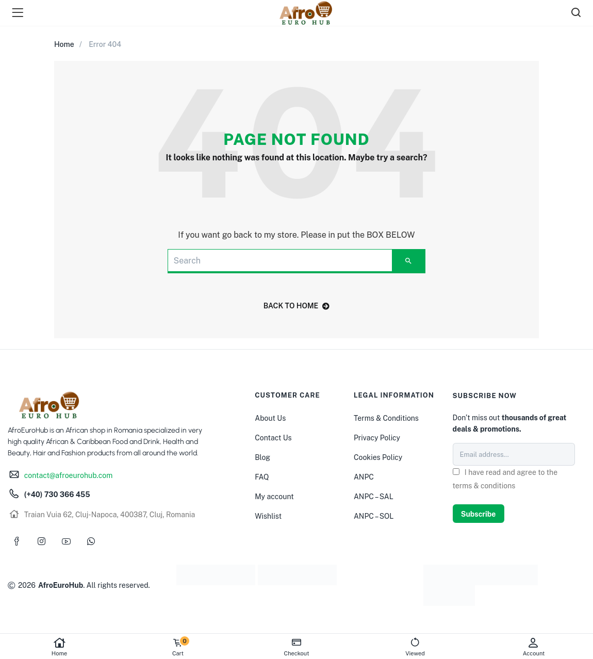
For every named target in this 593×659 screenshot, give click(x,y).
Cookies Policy (378, 457)
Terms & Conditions (386, 418)
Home (59, 646)
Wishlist (268, 516)
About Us (270, 418)
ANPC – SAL (373, 496)
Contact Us (273, 438)
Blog (262, 457)
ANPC (364, 477)
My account (274, 496)
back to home (296, 306)
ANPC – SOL (373, 516)
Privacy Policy (377, 438)
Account (533, 646)
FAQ (262, 477)
